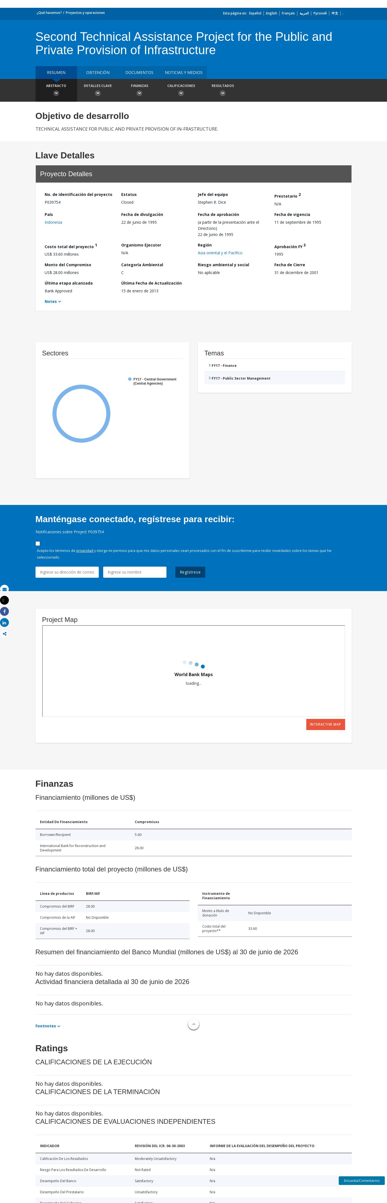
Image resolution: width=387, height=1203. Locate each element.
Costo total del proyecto (71, 245)
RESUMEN (56, 72)
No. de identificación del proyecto (78, 194)
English (271, 13)
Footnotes (46, 1025)
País (49, 214)
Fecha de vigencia (292, 214)
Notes (51, 301)
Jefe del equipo (213, 194)
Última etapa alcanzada (69, 283)
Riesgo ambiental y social (223, 264)
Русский (320, 13)
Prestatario (287, 195)
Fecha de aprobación (218, 214)
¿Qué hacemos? (49, 12)
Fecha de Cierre (289, 264)
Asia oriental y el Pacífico (220, 252)
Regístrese (190, 572)
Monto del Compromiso (68, 264)
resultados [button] (222, 90)
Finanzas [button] (139, 90)
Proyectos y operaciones (85, 12)
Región (205, 245)
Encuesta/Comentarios (362, 1180)
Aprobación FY (290, 245)
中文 (335, 13)
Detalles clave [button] (98, 90)
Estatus (129, 194)
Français (288, 13)
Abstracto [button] (56, 90)
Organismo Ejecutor (141, 245)
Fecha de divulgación (142, 214)
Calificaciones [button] (181, 90)
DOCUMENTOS (139, 72)
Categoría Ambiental (142, 264)
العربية (304, 13)
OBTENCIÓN (98, 72)
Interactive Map (325, 724)
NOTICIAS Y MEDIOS (184, 72)
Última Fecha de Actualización (151, 283)
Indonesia (53, 222)
